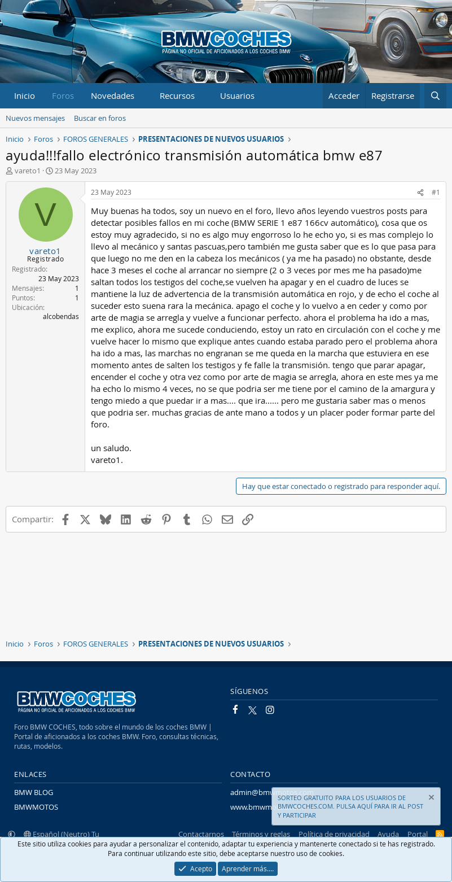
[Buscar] (435, 95)
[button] (143, 95)
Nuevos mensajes (35, 118)
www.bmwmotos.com (267, 807)
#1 (436, 192)
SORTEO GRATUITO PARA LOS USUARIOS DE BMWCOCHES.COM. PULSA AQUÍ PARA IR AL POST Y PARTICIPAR (350, 806)
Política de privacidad (334, 834)
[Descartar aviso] (430, 798)
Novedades (112, 95)
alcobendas (61, 316)
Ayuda (388, 834)
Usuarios (237, 95)
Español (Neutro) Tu (61, 834)
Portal (417, 834)
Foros (63, 95)
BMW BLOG (33, 792)
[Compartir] (420, 192)
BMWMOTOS (36, 807)
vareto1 (28, 170)
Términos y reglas (261, 834)
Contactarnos (201, 834)
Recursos (177, 95)
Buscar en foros (100, 118)
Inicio (24, 95)
